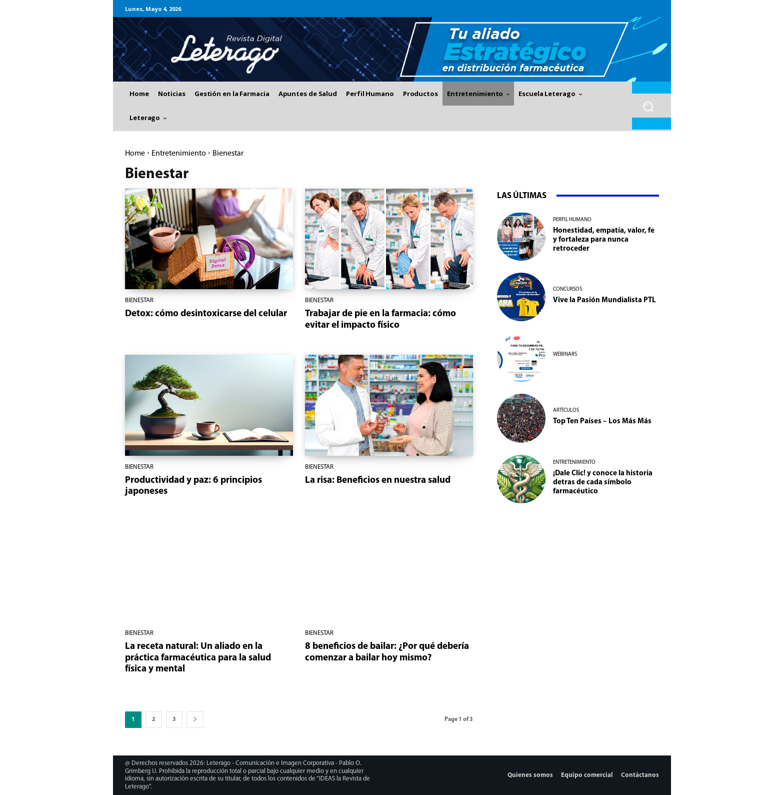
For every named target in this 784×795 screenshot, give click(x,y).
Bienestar (139, 300)
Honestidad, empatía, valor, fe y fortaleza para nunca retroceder (603, 240)
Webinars (565, 354)
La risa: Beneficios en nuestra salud (377, 480)
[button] (648, 107)
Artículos (566, 410)
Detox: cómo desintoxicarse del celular (206, 314)
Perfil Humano (572, 220)
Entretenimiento (179, 154)
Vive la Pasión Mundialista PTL (604, 300)
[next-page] (195, 719)
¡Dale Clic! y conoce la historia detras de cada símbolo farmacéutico (602, 482)
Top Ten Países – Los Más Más (602, 421)
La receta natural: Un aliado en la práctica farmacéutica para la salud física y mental (198, 658)
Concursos (567, 289)
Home (135, 154)
